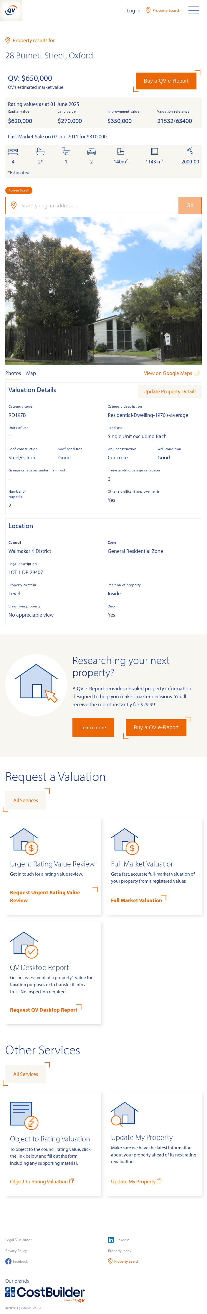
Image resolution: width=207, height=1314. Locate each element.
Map (31, 373)
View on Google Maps (172, 373)
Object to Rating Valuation (42, 1181)
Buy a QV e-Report (166, 81)
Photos (13, 373)
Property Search (124, 1261)
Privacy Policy (16, 1250)
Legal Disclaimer (18, 1239)
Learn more (93, 727)
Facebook (16, 1261)
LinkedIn (118, 1240)
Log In (133, 10)
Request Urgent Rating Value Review (45, 896)
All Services (25, 800)
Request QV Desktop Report (43, 1009)
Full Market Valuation (136, 900)
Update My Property (137, 1181)
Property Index (119, 1250)
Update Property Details (169, 391)
